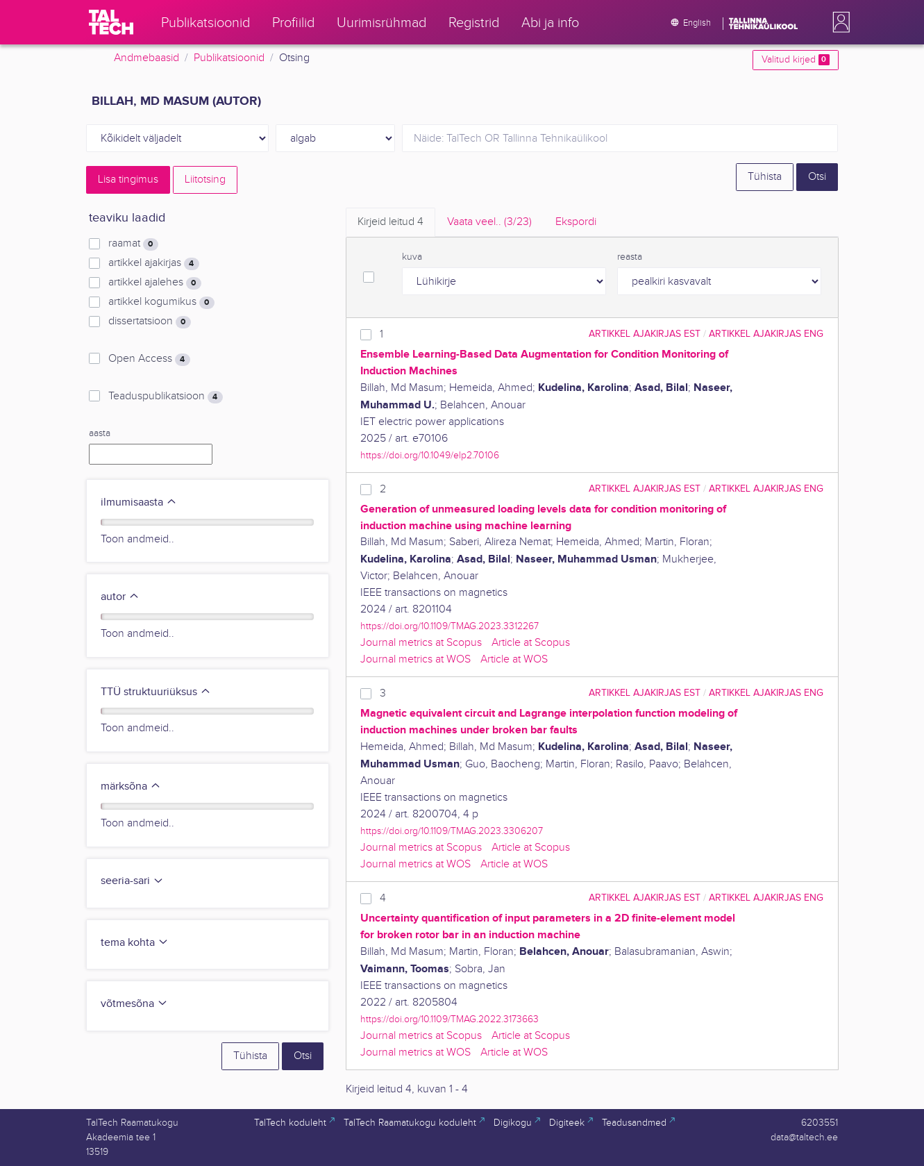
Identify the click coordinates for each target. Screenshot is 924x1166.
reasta (629, 257)
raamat (133, 244)
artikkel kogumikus (161, 302)
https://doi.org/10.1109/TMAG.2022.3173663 (449, 1019)
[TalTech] (111, 22)
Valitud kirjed (795, 59)
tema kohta (135, 942)
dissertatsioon (149, 321)
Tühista (765, 176)
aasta (99, 433)
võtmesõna (134, 1003)
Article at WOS (514, 659)
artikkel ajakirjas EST (644, 334)
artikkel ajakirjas (153, 263)
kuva (412, 257)
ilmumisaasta (139, 502)
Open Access (149, 359)
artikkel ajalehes (154, 283)
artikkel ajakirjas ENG (766, 334)
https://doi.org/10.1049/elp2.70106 (429, 455)
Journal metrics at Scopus (421, 642)
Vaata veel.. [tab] (489, 221)
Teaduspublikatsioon (165, 396)
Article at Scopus (531, 642)
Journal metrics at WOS (415, 659)
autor (120, 596)
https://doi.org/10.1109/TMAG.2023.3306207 (451, 831)
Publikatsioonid (229, 58)
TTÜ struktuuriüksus (156, 692)
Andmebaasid (146, 58)
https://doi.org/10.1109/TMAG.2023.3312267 (449, 626)
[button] (838, 22)
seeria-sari (132, 881)
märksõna (131, 786)
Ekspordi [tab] (575, 221)
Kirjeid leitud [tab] (390, 221)
